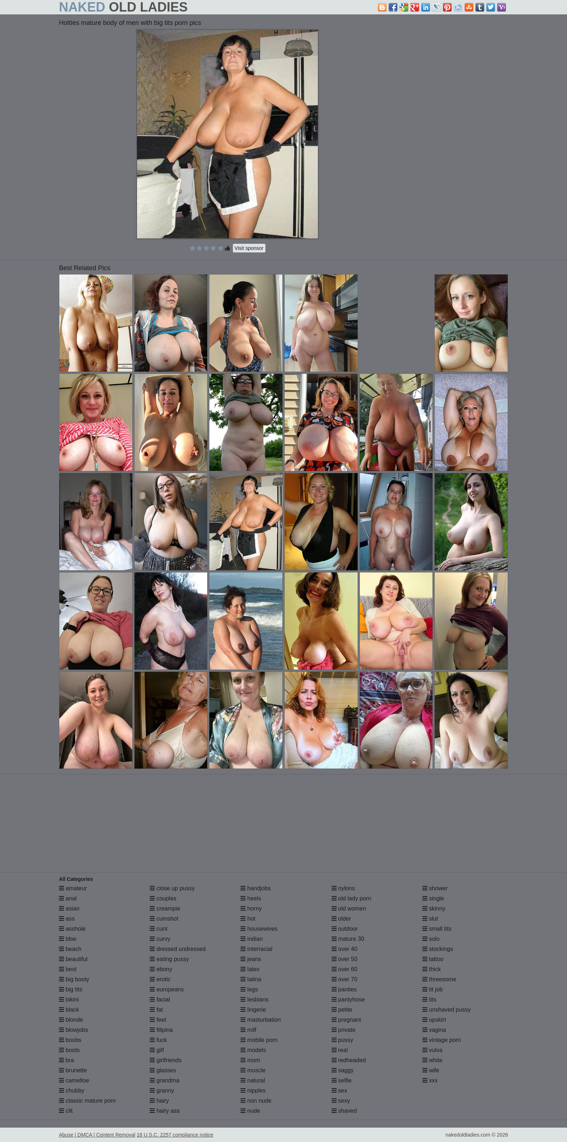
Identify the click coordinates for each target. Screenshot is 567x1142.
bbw (67, 939)
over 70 (345, 979)
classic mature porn (87, 1101)
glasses (163, 1070)
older (341, 919)
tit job (432, 989)
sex (339, 1090)
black (69, 1010)
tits (429, 999)
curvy (160, 939)
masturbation (260, 1020)
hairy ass (164, 1111)
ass (66, 919)
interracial (256, 949)
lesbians (254, 999)
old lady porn (351, 898)
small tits (437, 929)
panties (344, 989)
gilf (157, 1050)
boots (69, 1050)
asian (69, 908)
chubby (71, 1090)
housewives (258, 929)
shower (435, 888)
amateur (73, 888)
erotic (160, 979)
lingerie (253, 1010)
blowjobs (73, 1030)
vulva (432, 1050)
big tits (70, 989)
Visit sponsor (249, 248)
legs (249, 989)
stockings (437, 949)
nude (250, 1111)
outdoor (345, 929)
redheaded (349, 1060)
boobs (70, 1040)
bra (66, 1060)
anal (68, 898)
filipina (161, 1030)
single (433, 898)
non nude (255, 1101)
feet (158, 1020)
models (253, 1050)
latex (249, 969)
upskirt (434, 1020)
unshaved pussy (446, 1010)
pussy (342, 1040)
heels (250, 898)
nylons (343, 888)
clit (66, 1111)
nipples (252, 1090)
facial (160, 999)
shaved (344, 1111)
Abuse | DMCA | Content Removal (97, 1135)
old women (349, 908)
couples (163, 898)
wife (430, 1070)
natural (252, 1080)
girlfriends (166, 1060)
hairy (159, 1101)
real (340, 1050)
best (68, 969)
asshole (72, 929)
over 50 (345, 959)
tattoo (432, 959)
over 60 (345, 969)
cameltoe (74, 1080)
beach (70, 949)
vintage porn (441, 1040)
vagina (434, 1030)
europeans (167, 989)
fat (156, 1010)
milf (248, 1030)
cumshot (164, 919)
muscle (252, 1070)
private (343, 1030)
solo (431, 939)
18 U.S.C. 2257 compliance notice (175, 1135)
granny (162, 1090)
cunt (158, 929)
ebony (161, 969)
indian (251, 939)
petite (342, 1010)
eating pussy (169, 959)
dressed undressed (178, 949)
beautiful (73, 959)
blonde (71, 1020)
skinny (434, 908)
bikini (69, 999)
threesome (439, 979)
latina (250, 979)
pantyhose (348, 999)
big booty (74, 979)
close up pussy (172, 888)
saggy (343, 1070)
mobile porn (258, 1040)
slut (430, 919)
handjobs (255, 888)
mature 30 (348, 939)
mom (250, 1060)
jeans (250, 959)
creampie (165, 908)
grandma (164, 1080)
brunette (73, 1070)
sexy (341, 1101)
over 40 (345, 949)
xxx (430, 1080)
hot (247, 919)
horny (250, 908)
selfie (342, 1080)
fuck (158, 1040)
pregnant (346, 1020)
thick (431, 969)
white (432, 1060)
